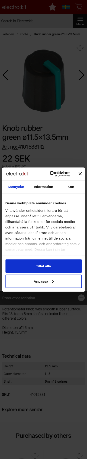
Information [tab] (43, 187)
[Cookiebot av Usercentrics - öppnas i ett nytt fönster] (52, 174)
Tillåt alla (43, 266)
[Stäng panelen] (80, 173)
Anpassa (44, 281)
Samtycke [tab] (15, 187)
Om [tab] (71, 187)
